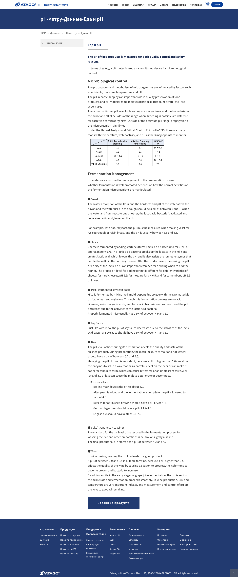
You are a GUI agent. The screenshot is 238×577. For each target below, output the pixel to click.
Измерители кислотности (141, 553)
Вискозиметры (136, 558)
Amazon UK (115, 535)
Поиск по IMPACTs (69, 553)
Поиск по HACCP (68, 549)
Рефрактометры (136, 535)
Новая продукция (48, 535)
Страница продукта (114, 503)
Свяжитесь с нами (95, 539)
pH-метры (133, 549)
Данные (55, 33)
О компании (163, 539)
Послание (162, 535)
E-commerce (117, 529)
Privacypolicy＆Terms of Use (125, 573)
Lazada (113, 544)
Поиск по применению (71, 539)
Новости (44, 544)
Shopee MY (115, 553)
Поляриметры (135, 544)
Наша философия (166, 544)
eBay (112, 539)
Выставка (44, 539)
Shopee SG (114, 549)
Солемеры (134, 539)
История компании (166, 549)
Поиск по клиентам (69, 544)
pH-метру (70, 33)
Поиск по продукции (70, 535)
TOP (43, 33)
